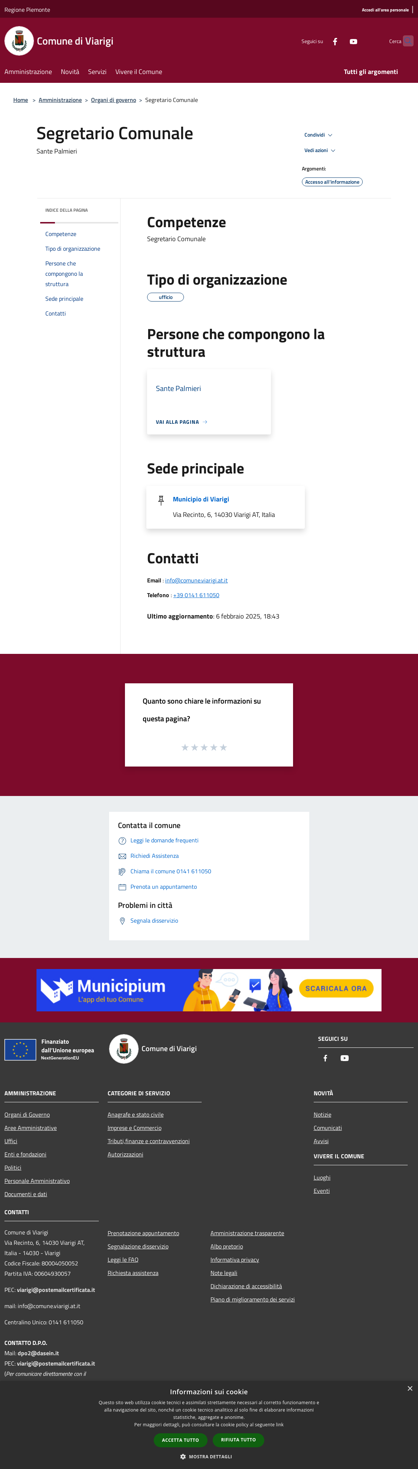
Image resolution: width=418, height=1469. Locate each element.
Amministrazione (60, 99)
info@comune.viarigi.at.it (196, 580)
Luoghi (322, 1177)
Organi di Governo (27, 1114)
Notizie (322, 1114)
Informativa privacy (234, 1259)
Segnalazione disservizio (138, 1246)
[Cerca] (405, 41)
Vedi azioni (321, 150)
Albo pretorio (226, 1246)
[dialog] (209, 1425)
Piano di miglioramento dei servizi (252, 1299)
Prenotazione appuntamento (143, 1233)
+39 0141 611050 (196, 595)
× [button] (409, 1389)
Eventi (322, 1190)
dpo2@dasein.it (38, 1353)
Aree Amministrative (30, 1127)
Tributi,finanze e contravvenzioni (149, 1141)
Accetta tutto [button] (180, 1440)
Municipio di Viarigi (201, 499)
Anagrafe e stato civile (136, 1114)
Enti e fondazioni (25, 1154)
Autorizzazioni (125, 1154)
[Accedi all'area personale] (385, 10)
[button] (209, 1456)
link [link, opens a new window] (280, 1425)
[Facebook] (320, 41)
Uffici (10, 1141)
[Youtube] (339, 41)
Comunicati (328, 1127)
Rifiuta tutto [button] (238, 1440)
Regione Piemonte (27, 9)
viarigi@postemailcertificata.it (56, 1289)
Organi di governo (113, 99)
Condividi (319, 135)
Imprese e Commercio (134, 1127)
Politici (12, 1167)
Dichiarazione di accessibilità (246, 1286)
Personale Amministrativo (37, 1180)
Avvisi (321, 1141)
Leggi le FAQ (123, 1259)
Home (20, 99)
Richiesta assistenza (133, 1272)
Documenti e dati (25, 1194)
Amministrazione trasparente (247, 1233)
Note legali (223, 1272)
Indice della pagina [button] (66, 210)
